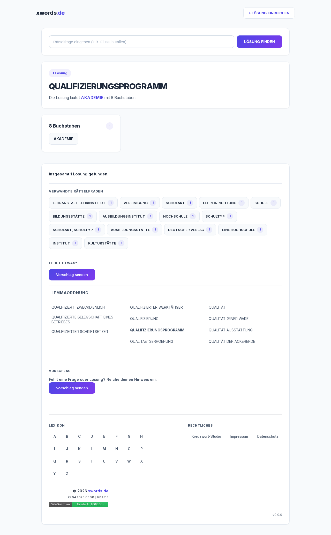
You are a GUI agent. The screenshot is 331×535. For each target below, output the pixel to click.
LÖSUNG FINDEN (259, 42)
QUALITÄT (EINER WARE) (229, 319)
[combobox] (141, 41)
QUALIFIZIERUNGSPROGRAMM (157, 330)
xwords (50, 12)
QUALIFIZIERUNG (144, 319)
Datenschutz (268, 436)
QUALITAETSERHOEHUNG (151, 341)
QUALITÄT (217, 307)
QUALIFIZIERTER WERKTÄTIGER (156, 307)
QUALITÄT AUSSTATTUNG (231, 330)
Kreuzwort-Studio (206, 436)
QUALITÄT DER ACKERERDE (232, 341)
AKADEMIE (63, 139)
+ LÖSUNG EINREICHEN (269, 13)
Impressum (239, 436)
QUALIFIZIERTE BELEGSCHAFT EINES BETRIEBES (82, 319)
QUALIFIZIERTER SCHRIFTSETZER (79, 332)
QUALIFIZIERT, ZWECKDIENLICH (78, 307)
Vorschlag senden (72, 275)
